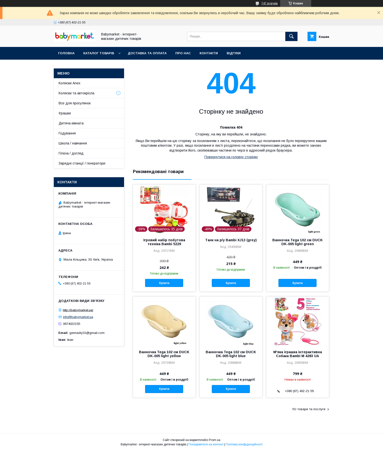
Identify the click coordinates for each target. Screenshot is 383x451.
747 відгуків (269, 3)
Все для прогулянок (75, 103)
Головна (66, 53)
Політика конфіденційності (244, 444)
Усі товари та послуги (308, 409)
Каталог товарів (98, 53)
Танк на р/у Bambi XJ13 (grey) (231, 240)
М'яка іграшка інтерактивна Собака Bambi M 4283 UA (297, 354)
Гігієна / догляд (71, 153)
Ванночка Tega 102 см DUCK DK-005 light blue (231, 354)
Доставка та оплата (147, 53)
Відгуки (234, 53)
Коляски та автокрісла (76, 93)
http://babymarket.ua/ (78, 310)
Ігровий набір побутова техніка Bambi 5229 (164, 242)
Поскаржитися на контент (205, 444)
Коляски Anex (69, 83)
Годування (67, 133)
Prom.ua (214, 440)
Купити (164, 283)
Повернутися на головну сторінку (231, 157)
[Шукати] (291, 36)
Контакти (209, 53)
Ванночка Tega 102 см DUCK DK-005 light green (297, 242)
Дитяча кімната (71, 123)
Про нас (183, 53)
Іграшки (65, 113)
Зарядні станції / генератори (82, 163)
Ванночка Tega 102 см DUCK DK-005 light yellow (164, 354)
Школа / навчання (73, 143)
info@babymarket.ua (78, 317)
